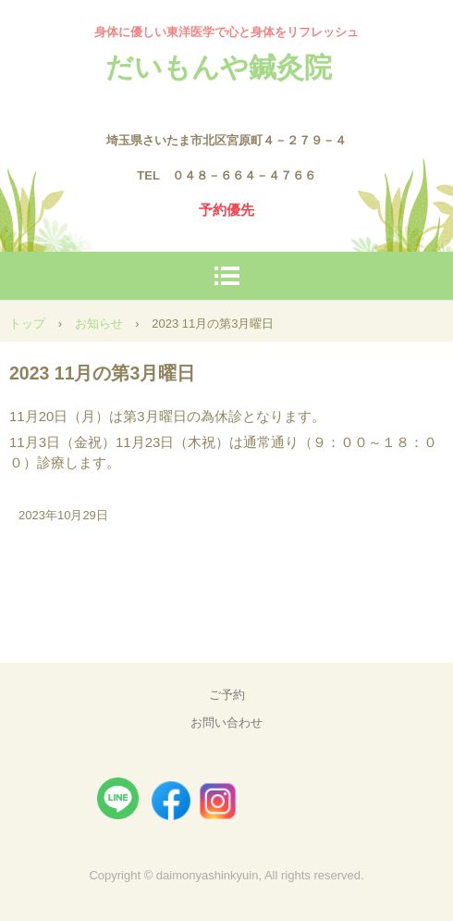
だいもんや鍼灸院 (218, 67)
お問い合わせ (226, 722)
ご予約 (227, 695)
